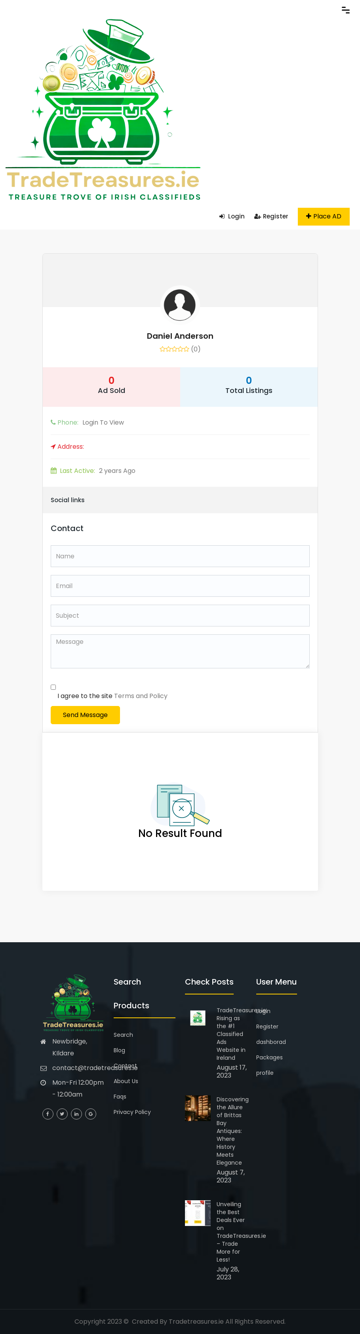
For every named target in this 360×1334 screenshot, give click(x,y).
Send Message (85, 714)
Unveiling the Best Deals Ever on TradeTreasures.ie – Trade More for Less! (241, 1232)
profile (265, 1073)
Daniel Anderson (180, 336)
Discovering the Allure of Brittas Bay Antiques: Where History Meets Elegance (233, 1131)
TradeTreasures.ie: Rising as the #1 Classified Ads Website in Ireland (242, 1034)
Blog (119, 1050)
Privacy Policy (132, 1112)
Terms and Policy (141, 695)
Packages (269, 1057)
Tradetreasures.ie (196, 1321)
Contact (125, 1066)
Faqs (120, 1097)
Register (271, 216)
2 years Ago (93, 470)
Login (232, 216)
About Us (126, 1081)
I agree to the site (112, 695)
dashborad (271, 1042)
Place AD (323, 216)
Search (123, 1035)
